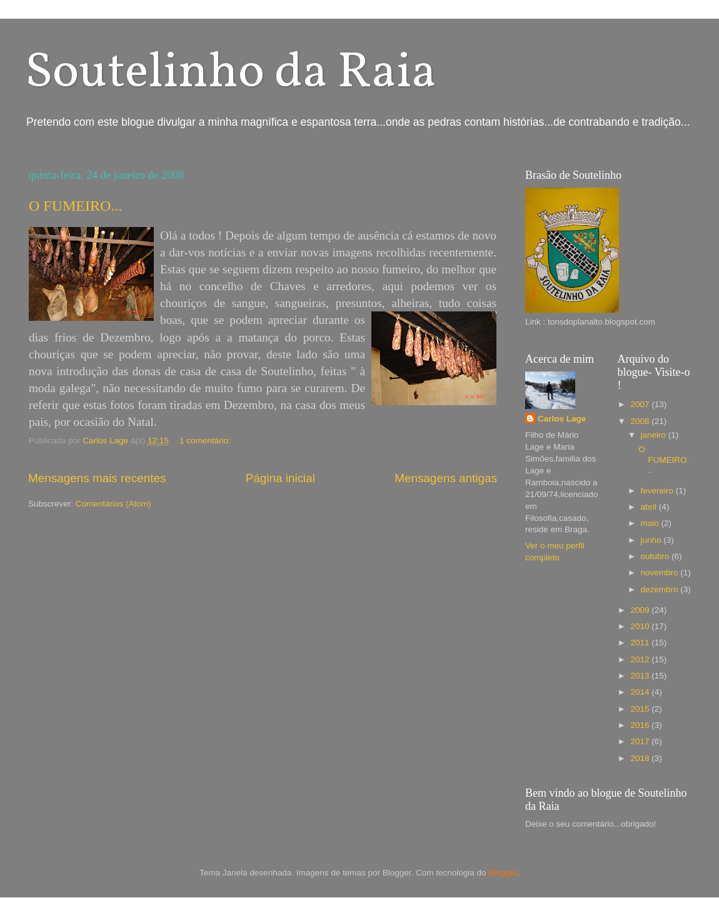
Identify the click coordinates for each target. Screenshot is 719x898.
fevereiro (658, 490)
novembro (661, 572)
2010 (640, 626)
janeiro (654, 435)
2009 (640, 610)
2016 (640, 725)
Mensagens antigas (446, 478)
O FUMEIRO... (75, 206)
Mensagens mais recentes (97, 478)
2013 (640, 675)
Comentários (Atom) (113, 503)
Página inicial (280, 478)
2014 (640, 692)
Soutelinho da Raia (230, 73)
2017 (640, 741)
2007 (640, 404)
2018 (640, 758)
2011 (640, 642)
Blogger (502, 872)
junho (652, 540)
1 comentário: (206, 440)
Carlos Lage (562, 418)
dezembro (661, 589)
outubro (656, 556)
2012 (640, 659)
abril (650, 507)
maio (651, 523)
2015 (640, 709)
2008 (640, 421)
